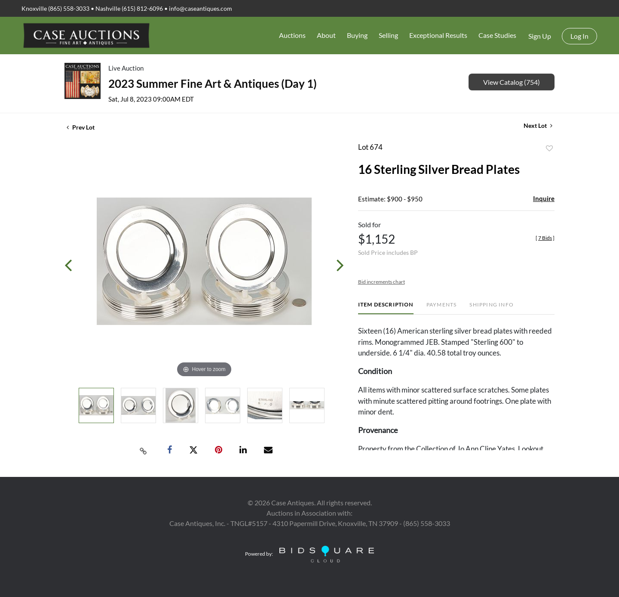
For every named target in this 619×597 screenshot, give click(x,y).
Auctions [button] (292, 35)
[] (545, 238)
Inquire (544, 198)
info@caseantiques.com (200, 8)
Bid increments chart (381, 281)
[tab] (386, 308)
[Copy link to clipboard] (143, 450)
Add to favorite (549, 148)
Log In (579, 36)
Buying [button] (357, 35)
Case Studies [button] (497, 35)
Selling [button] (388, 35)
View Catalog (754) (511, 82)
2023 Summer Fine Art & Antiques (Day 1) (212, 83)
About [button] (326, 35)
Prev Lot (81, 127)
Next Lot (538, 125)
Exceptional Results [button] (438, 35)
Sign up (539, 36)
